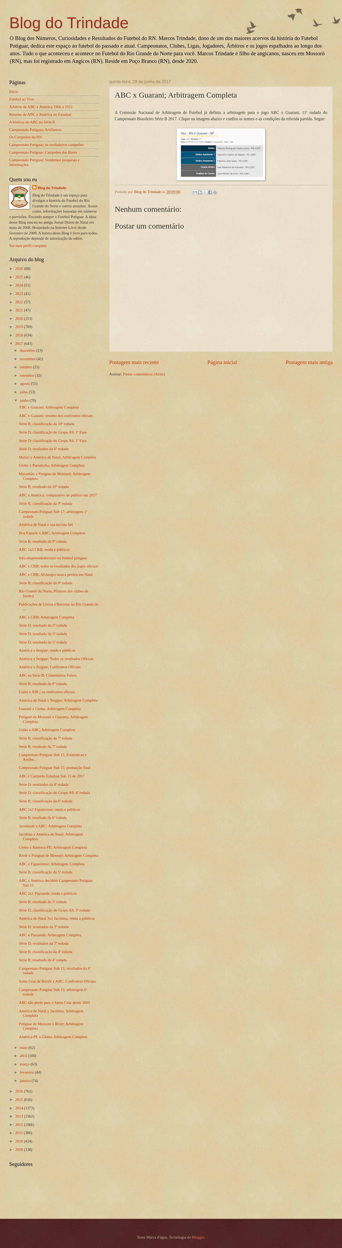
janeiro (26, 1081)
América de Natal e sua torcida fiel (46, 524)
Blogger (198, 1237)
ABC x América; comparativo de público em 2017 (58, 495)
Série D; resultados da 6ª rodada (43, 449)
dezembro (28, 350)
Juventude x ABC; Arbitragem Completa (50, 826)
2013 (19, 1116)
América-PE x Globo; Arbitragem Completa (53, 1037)
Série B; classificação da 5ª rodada (45, 872)
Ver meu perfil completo (28, 246)
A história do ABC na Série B (32, 122)
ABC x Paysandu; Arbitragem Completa (50, 935)
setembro (27, 375)
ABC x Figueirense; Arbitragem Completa (51, 864)
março (25, 1064)
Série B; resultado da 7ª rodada (43, 746)
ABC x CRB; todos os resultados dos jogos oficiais (58, 566)
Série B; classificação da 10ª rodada (46, 424)
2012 (19, 1125)
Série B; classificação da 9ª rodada (45, 503)
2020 (19, 318)
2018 (19, 335)
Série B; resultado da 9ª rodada (43, 541)
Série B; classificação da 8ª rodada (45, 583)
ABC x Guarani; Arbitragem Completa (49, 407)
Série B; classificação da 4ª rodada (45, 952)
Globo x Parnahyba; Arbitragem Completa (51, 465)
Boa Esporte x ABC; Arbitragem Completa (52, 533)
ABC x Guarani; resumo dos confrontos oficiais (56, 416)
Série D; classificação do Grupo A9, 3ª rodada (54, 910)
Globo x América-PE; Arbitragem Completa (53, 847)
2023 (19, 293)
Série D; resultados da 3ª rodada (43, 927)
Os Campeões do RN (25, 137)
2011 (19, 1133)
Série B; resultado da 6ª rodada (43, 818)
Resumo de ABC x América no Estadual (40, 114)
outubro (26, 367)
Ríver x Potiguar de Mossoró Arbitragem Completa (58, 855)
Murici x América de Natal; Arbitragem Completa (57, 457)
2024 (19, 285)
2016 (19, 1091)
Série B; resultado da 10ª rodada (44, 487)
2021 (19, 310)
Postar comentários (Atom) (144, 374)
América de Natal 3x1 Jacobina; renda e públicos (57, 918)
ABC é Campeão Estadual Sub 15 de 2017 (52, 776)
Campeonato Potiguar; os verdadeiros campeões (46, 145)
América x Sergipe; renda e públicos (47, 650)
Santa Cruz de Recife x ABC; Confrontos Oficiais (57, 981)
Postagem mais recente (134, 362)
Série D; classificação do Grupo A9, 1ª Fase (53, 432)
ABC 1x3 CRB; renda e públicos (44, 549)
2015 (19, 1100)
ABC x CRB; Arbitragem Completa (46, 617)
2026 (19, 268)
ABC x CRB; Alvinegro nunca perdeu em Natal (56, 574)
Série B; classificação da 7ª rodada (45, 738)
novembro (28, 359)
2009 (19, 1150)
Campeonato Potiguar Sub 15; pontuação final (54, 768)
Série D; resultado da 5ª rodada (43, 625)
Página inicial (222, 362)
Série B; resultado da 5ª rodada (43, 902)
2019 (19, 327)
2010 (19, 1141)
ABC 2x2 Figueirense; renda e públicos (49, 809)
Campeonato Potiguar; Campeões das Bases (43, 152)
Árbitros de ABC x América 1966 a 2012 (41, 107)
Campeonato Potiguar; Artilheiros (35, 130)
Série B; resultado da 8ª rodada (43, 684)
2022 (19, 302)
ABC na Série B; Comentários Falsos (48, 675)
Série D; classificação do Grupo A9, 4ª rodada (54, 793)
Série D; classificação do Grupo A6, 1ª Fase (53, 441)
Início (13, 91)
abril (24, 1056)
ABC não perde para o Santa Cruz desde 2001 (54, 1002)
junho (24, 400)
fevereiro (27, 1072)
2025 (19, 277)
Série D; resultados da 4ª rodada (43, 784)
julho (24, 392)
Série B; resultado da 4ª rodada (43, 960)
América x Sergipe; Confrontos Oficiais (50, 667)
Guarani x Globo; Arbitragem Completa (50, 709)
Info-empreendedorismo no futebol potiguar (53, 558)
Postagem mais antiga (309, 362)
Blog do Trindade (69, 23)
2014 (19, 1108)
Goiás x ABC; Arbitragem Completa (47, 730)
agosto (25, 383)
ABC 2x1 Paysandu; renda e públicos (48, 893)
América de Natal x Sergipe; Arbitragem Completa (58, 700)
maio (24, 1047)
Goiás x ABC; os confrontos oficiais (47, 692)
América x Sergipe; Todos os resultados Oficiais (56, 659)
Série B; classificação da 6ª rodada (45, 801)
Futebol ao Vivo (21, 99)
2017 (19, 343)
